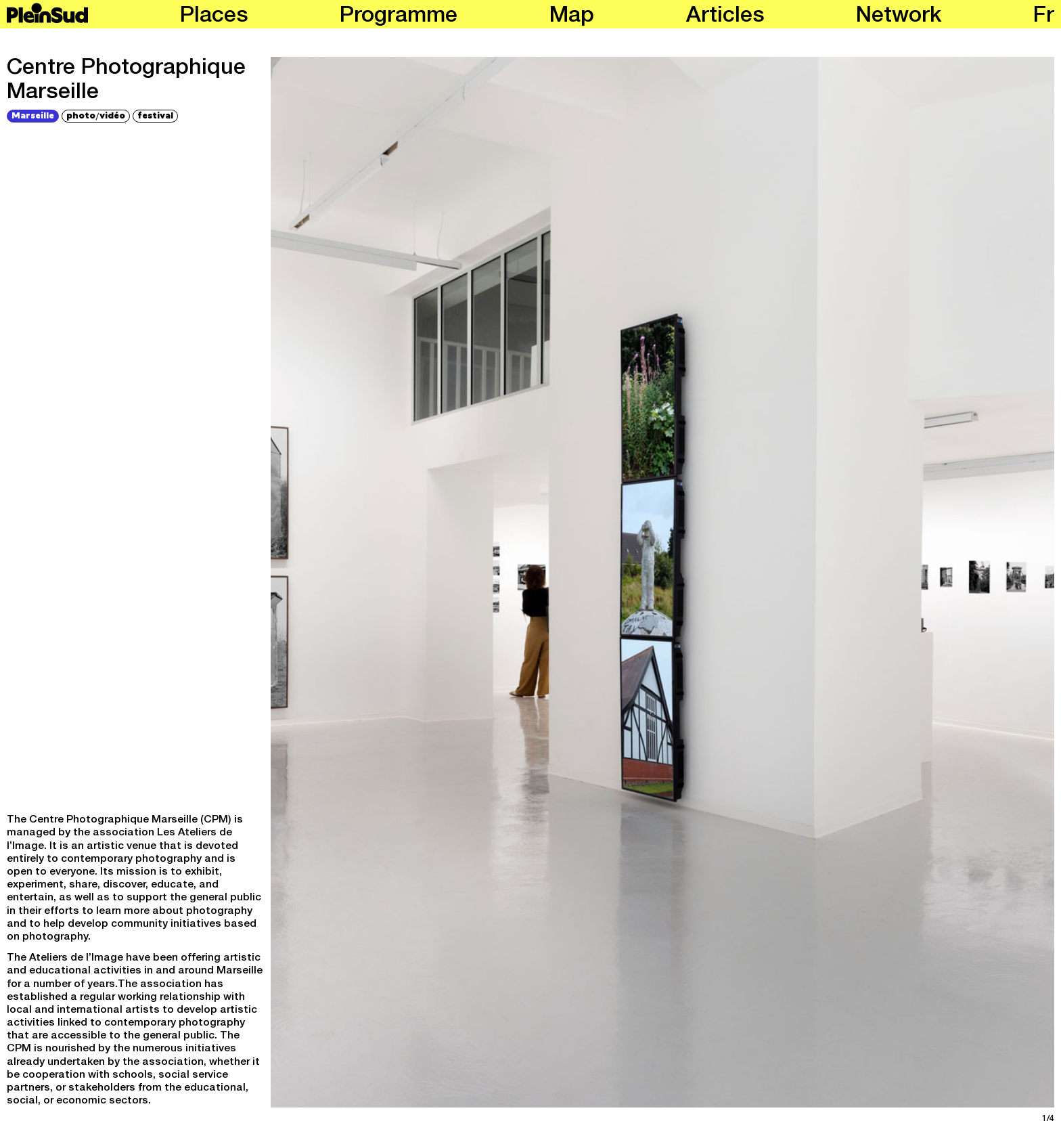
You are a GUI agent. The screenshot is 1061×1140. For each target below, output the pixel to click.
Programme (398, 17)
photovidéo (95, 115)
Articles (725, 17)
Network (898, 17)
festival (155, 115)
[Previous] (464, 582)
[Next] (860, 582)
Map (571, 17)
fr (1043, 17)
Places (214, 17)
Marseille (33, 115)
